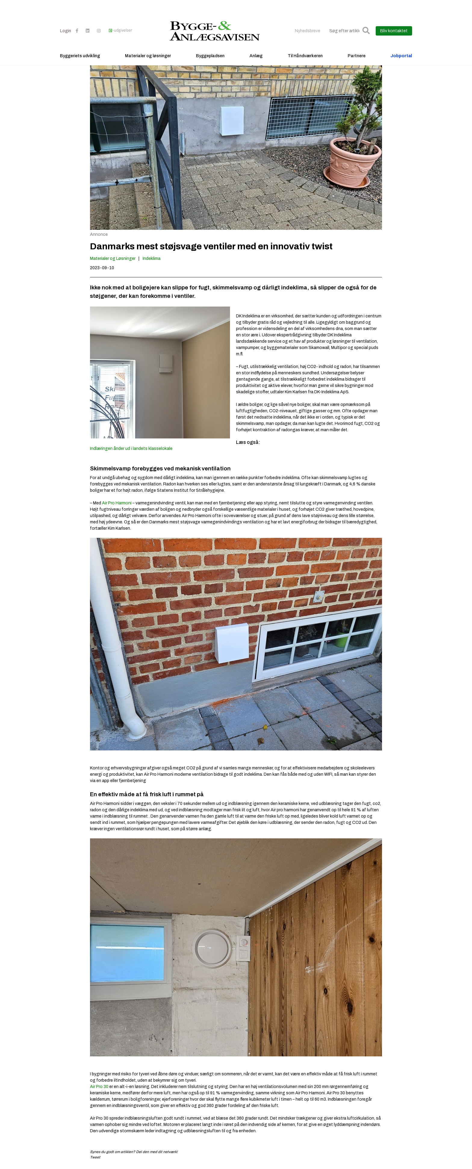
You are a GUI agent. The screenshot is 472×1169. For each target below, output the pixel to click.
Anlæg (256, 56)
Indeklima (151, 258)
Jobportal (401, 56)
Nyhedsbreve (307, 31)
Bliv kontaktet (394, 31)
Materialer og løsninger (148, 56)
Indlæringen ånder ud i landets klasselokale (131, 448)
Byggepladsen (210, 56)
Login (65, 31)
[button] (366, 31)
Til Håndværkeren (305, 56)
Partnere (356, 56)
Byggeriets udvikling (80, 56)
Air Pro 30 (99, 1086)
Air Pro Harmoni (117, 503)
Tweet (95, 1157)
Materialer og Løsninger (112, 258)
